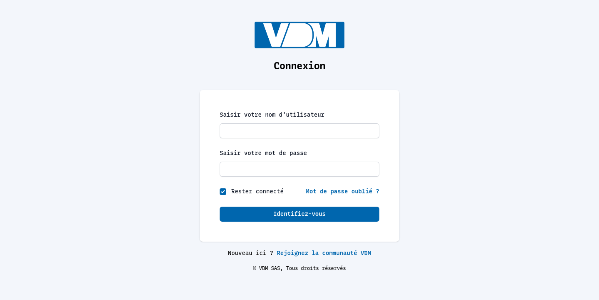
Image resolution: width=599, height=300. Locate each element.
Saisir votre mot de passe (263, 153)
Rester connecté (257, 191)
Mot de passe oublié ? (342, 191)
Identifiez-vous (299, 214)
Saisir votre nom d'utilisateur (272, 114)
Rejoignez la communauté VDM (324, 253)
